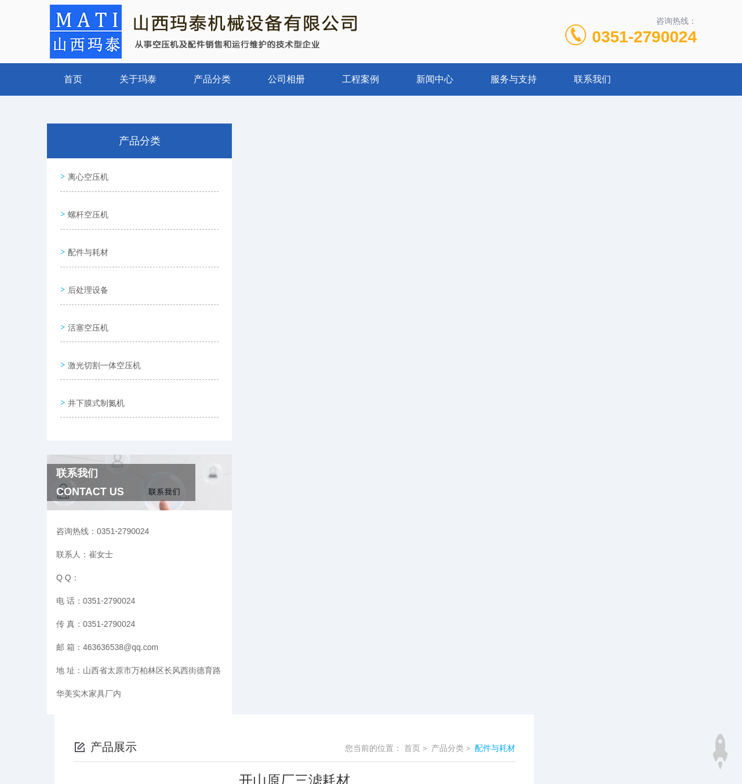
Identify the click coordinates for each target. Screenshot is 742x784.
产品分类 (212, 79)
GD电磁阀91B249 (310, 483)
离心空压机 (86, 174)
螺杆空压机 (86, 207)
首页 (73, 79)
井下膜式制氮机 (94, 373)
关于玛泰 (138, 79)
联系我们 (592, 79)
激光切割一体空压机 (102, 339)
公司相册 (286, 79)
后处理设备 (86, 273)
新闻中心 (434, 79)
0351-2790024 (644, 37)
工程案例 (360, 79)
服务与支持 (513, 79)
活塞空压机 (86, 306)
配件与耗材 (86, 240)
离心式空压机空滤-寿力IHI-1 (328, 463)
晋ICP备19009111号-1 (452, 747)
